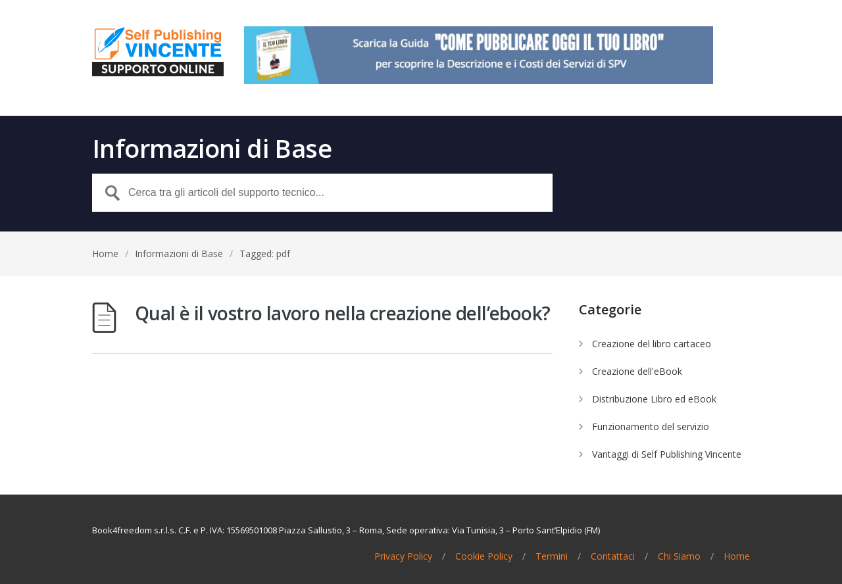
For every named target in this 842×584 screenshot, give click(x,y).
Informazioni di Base (179, 253)
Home (105, 253)
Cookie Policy (483, 556)
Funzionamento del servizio (650, 426)
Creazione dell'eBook (637, 371)
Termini (551, 556)
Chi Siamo (679, 556)
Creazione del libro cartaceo (651, 343)
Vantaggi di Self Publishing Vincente (666, 454)
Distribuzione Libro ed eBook (654, 399)
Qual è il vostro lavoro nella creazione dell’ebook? (342, 313)
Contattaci (613, 556)
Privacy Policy (403, 556)
